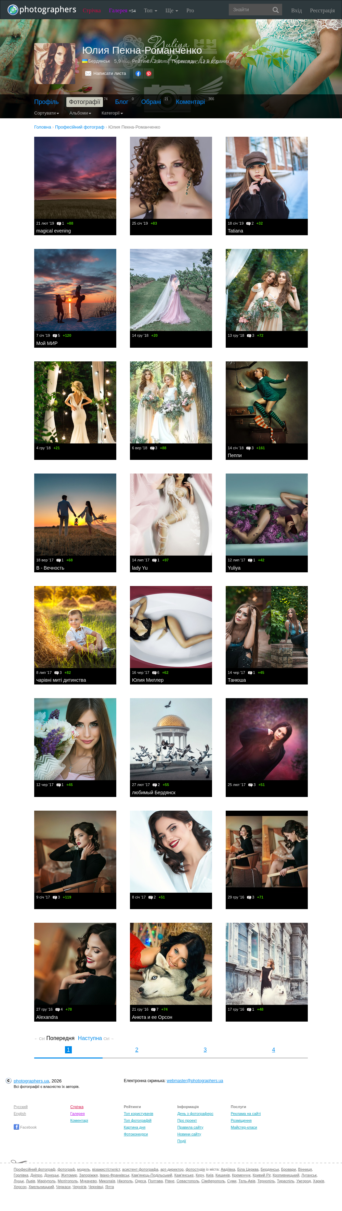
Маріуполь (46, 1181)
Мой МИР (46, 343)
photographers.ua (31, 1080)
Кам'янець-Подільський (151, 1175)
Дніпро (36, 1175)
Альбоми (80, 113)
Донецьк (51, 1175)
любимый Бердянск (153, 792)
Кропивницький (286, 1175)
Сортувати (46, 113)
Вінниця (305, 1169)
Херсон (20, 1187)
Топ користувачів (138, 1114)
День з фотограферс (195, 1114)
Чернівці (96, 1187)
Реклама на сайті (246, 1114)
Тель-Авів (246, 1181)
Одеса (140, 1181)
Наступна (96, 1038)
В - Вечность (50, 568)
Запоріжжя (88, 1175)
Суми (231, 1181)
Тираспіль (285, 1181)
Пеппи (235, 455)
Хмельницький (41, 1187)
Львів (30, 1181)
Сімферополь (213, 1181)
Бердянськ (99, 61)
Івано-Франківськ (114, 1175)
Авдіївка (228, 1169)
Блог (122, 101)
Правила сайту (190, 1127)
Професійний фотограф (34, 1169)
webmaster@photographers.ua (195, 1080)
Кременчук (241, 1175)
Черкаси (63, 1187)
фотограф (66, 1169)
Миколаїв (107, 1181)
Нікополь (125, 1181)
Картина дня (134, 1127)
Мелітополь (68, 1181)
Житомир (69, 1175)
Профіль (46, 101)
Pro (190, 10)
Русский (21, 1107)
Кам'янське (184, 1175)
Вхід (296, 10)
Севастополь (187, 1181)
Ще (172, 10)
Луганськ (309, 1175)
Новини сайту (189, 1134)
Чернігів (79, 1187)
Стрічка (92, 10)
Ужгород (304, 1181)
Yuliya (234, 568)
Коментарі (190, 101)
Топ (150, 10)
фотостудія (195, 1169)
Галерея (122, 10)
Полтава (155, 1181)
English (20, 1114)
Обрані (151, 101)
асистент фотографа (140, 1169)
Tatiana (235, 231)
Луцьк (19, 1181)
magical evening (53, 231)
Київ (209, 1175)
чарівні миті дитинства (61, 680)
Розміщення (241, 1120)
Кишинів (222, 1175)
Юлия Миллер (147, 680)
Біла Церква (248, 1169)
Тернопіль (266, 1181)
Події (181, 1141)
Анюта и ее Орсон (152, 1017)
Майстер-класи (244, 1127)
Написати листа (109, 73)
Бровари (288, 1169)
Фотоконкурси (136, 1134)
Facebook (25, 1127)
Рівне (169, 1181)
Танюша (237, 680)
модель (83, 1169)
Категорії (112, 113)
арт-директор (172, 1169)
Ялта (109, 1187)
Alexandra (47, 1017)
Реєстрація (322, 10)
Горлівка (21, 1175)
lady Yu (140, 568)
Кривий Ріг (262, 1175)
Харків (318, 1181)
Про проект (187, 1120)
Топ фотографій (138, 1120)
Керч (200, 1175)
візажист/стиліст (106, 1169)
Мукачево (88, 1181)
